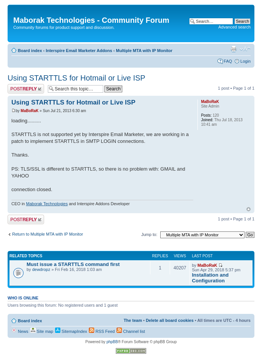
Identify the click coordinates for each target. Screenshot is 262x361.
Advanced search (234, 27)
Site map (41, 331)
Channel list (131, 331)
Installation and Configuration (210, 277)
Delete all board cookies (170, 320)
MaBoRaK (29, 111)
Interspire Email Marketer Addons (79, 50)
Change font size (245, 49)
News (19, 331)
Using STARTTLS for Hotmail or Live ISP (76, 78)
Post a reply (26, 88)
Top (248, 209)
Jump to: (149, 234)
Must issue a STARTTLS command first (73, 264)
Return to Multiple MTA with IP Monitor (47, 234)
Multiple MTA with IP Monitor (144, 50)
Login (245, 61)
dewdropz (41, 269)
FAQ (228, 61)
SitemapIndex (71, 331)
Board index (30, 50)
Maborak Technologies (47, 203)
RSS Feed (102, 331)
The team (133, 320)
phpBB (112, 342)
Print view (233, 49)
